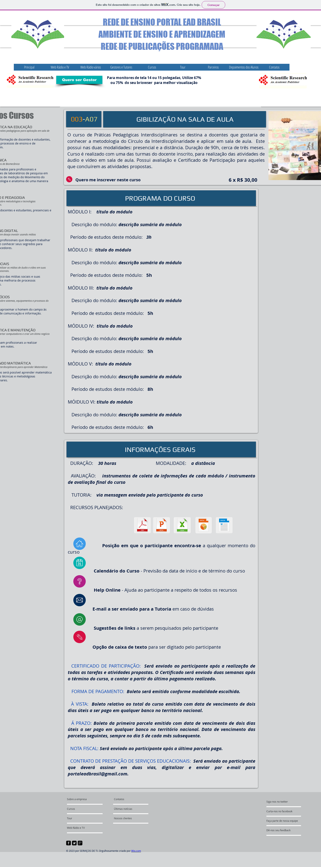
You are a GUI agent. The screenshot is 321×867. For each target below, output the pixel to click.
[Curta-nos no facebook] (292, 811)
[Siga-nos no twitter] (287, 801)
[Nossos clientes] (131, 818)
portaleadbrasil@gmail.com (97, 773)
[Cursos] (78, 808)
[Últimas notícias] (132, 808)
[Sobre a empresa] (86, 799)
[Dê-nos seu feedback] (290, 830)
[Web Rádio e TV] (84, 827)
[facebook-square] (68, 843)
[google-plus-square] (80, 843)
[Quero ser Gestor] (79, 80)
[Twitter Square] (74, 843)
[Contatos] (124, 799)
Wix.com (136, 850)
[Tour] (78, 818)
